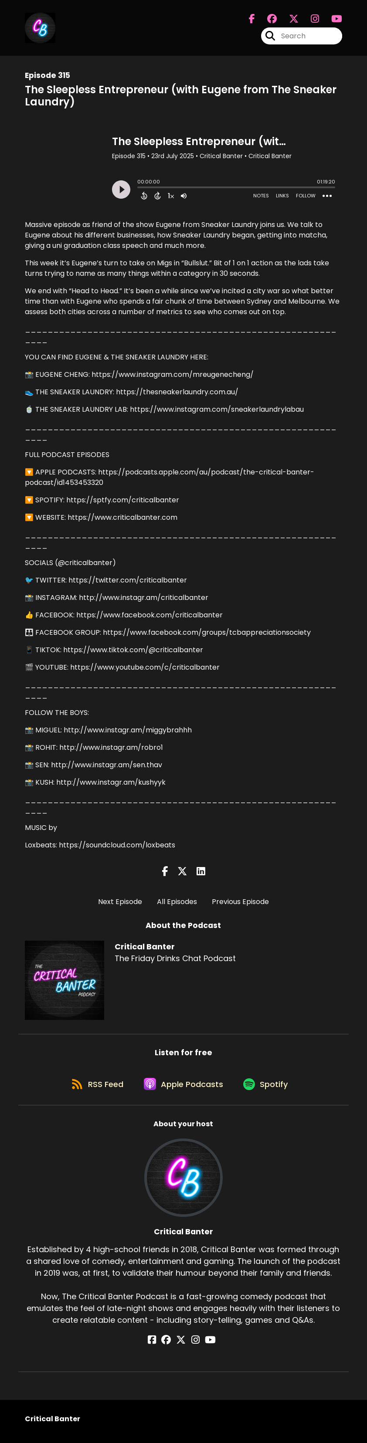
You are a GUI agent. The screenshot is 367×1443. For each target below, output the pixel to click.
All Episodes (177, 902)
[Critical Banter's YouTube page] (204, 1345)
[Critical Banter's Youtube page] (331, 20)
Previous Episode (240, 902)
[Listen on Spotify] (268, 1088)
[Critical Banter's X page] (289, 20)
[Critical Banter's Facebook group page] (267, 20)
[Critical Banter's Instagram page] (309, 20)
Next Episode (120, 902)
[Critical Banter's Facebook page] (252, 20)
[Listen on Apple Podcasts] (183, 1088)
